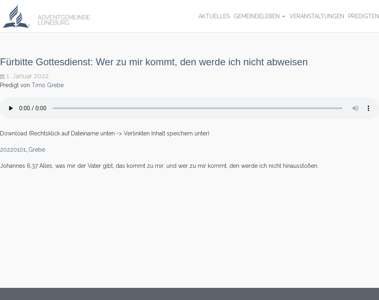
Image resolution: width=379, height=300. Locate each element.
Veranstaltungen (316, 16)
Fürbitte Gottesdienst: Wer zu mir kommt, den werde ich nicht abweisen (154, 61)
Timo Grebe (48, 85)
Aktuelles (214, 16)
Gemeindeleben (259, 16)
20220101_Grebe (22, 149)
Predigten (363, 16)
